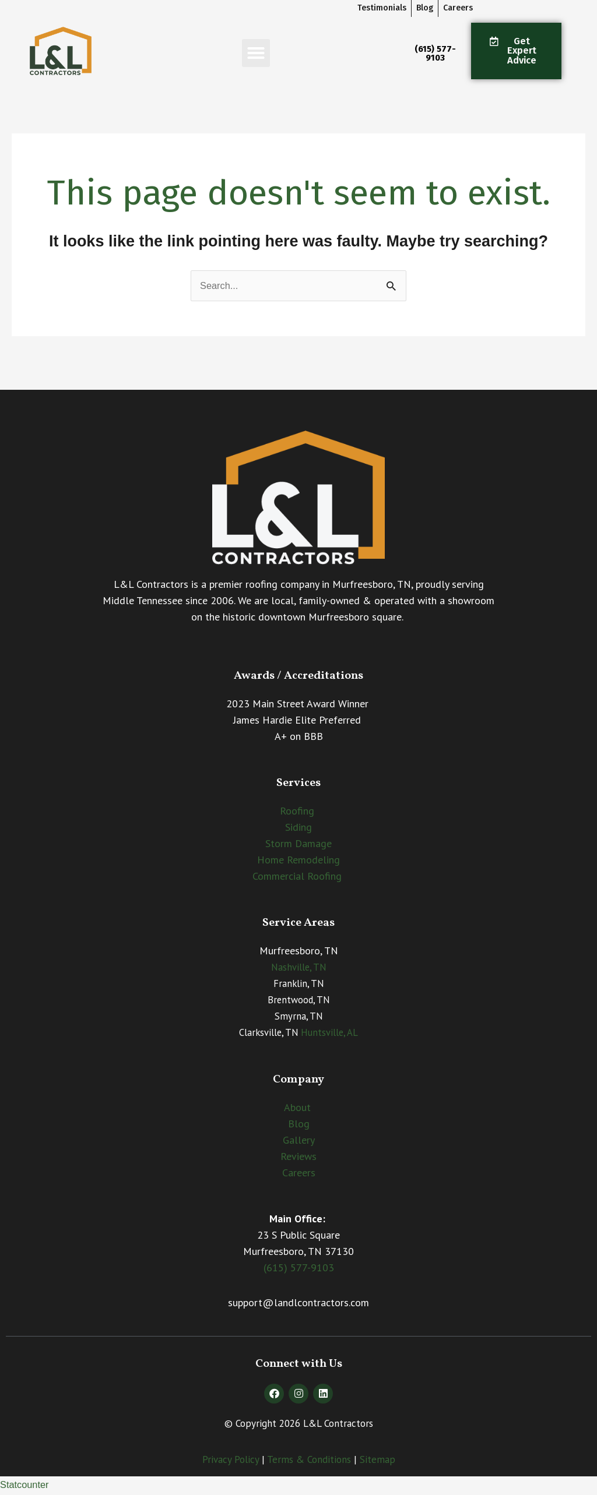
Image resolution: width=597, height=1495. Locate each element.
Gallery (299, 1141)
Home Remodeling (298, 861)
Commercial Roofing (297, 877)
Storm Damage (298, 845)
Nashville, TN (298, 968)
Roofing (297, 812)
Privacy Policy (230, 1460)
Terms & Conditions (309, 1460)
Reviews (298, 1157)
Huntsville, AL (329, 1034)
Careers (298, 1173)
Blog (299, 1124)
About (297, 1108)
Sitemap (377, 1460)
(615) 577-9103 (299, 1269)
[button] (256, 53)
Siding (298, 828)
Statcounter (27, 1486)
